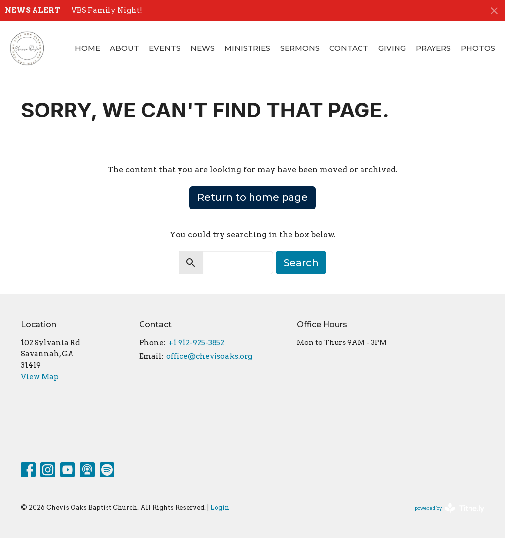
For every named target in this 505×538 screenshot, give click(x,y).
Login (219, 507)
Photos (478, 48)
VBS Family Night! (107, 10)
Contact (348, 48)
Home (87, 48)
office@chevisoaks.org (209, 356)
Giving (392, 48)
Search (301, 263)
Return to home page (252, 197)
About (124, 48)
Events (164, 48)
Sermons (300, 48)
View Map (40, 376)
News (202, 48)
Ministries (247, 48)
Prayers (433, 48)
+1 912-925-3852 (196, 342)
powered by (449, 508)
